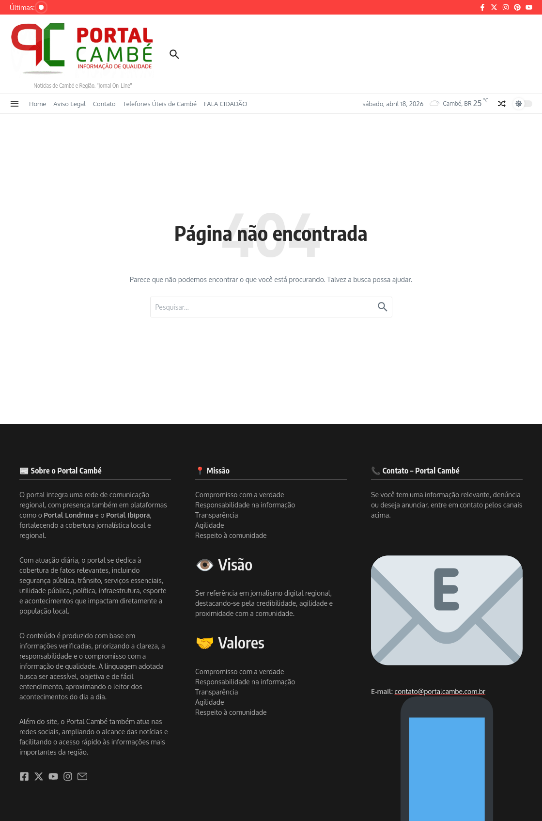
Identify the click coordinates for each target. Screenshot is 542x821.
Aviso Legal (69, 104)
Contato (104, 104)
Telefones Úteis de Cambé (160, 104)
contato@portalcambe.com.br (440, 691)
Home (37, 104)
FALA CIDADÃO (225, 104)
